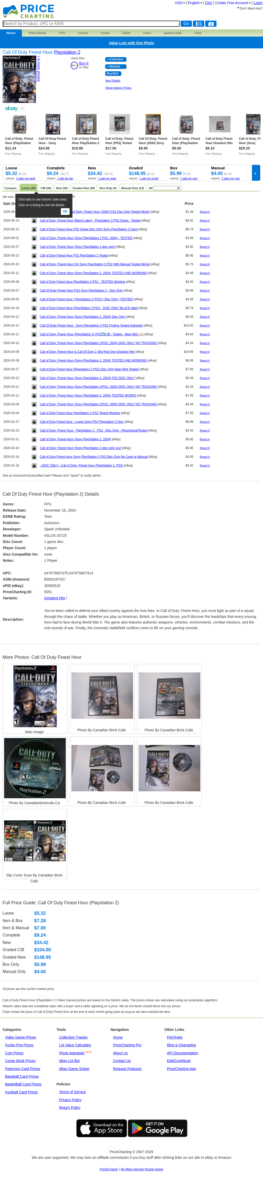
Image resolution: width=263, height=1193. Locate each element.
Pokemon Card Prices (22, 1069)
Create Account (231, 3)
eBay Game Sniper (74, 1069)
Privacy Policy (70, 1100)
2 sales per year (231, 178)
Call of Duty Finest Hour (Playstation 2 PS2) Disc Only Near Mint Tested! (89, 369)
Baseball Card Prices (22, 1076)
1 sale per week (107, 178)
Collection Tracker (73, 1037)
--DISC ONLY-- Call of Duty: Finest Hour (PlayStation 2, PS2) (81, 465)
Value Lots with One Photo (131, 43)
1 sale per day (65, 178)
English (194, 3)
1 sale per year (189, 178)
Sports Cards (173, 32)
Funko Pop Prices (19, 1045)
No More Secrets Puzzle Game (142, 1169)
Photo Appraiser (72, 1053)
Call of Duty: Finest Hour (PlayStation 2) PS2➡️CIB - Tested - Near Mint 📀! (92, 334)
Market (10, 32)
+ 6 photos (39, 69)
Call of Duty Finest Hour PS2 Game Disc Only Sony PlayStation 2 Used (88, 229)
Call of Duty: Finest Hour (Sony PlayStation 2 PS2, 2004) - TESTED (86, 238)
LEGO (126, 32)
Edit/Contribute (179, 1061)
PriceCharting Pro (127, 1045)
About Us (120, 1053)
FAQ (208, 3)
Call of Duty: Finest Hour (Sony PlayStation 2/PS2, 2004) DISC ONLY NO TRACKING (98, 343)
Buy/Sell (112, 73)
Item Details (112, 80)
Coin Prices (14, 1053)
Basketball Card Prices (23, 1084)
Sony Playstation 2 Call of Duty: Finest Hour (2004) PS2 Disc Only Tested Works (95, 212)
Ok (65, 211)
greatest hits (54, 598)
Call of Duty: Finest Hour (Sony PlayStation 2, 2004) (75, 439)
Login (258, 3)
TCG (62, 32)
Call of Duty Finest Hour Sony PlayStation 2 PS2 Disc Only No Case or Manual (94, 457)
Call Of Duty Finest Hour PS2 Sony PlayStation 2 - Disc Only (81, 290)
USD (178, 3)
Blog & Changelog (181, 1045)
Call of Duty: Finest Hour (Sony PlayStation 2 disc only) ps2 (80, 448)
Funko (105, 32)
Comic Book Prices (20, 1061)
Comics (83, 32)
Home (118, 1037)
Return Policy (69, 1108)
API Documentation (182, 1053)
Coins (147, 32)
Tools (198, 32)
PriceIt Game (109, 1169)
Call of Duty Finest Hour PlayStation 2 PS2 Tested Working (80, 413)
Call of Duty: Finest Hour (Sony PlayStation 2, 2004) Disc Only (82, 317)
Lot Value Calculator (75, 1045)
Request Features (127, 1069)
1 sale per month (149, 178)
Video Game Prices (20, 1037)
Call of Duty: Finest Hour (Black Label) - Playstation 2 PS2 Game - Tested (90, 220)
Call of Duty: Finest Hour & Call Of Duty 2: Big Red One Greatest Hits (87, 352)
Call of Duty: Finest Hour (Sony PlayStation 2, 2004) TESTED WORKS (88, 395)
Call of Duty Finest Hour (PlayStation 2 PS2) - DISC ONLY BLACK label (89, 308)
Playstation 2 (67, 52)
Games (37, 32)
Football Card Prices (21, 1092)
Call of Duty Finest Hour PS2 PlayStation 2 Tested (74, 255)
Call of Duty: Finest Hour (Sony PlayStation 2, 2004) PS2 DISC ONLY (87, 378)
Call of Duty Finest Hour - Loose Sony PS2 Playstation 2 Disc (82, 422)
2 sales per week (25, 178)
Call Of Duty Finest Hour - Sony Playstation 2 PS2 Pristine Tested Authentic (91, 325)
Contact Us (122, 1061)
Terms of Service (72, 1092)
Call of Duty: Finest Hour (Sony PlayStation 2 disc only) (77, 247)
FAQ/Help (175, 1037)
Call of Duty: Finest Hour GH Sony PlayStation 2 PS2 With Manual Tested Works (95, 264)
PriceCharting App (181, 1069)
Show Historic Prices (118, 87)
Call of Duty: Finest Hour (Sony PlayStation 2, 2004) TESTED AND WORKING (93, 273)
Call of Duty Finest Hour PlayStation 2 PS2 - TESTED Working (82, 282)
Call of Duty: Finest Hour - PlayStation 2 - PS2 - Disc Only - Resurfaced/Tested (93, 430)
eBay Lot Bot (69, 1061)
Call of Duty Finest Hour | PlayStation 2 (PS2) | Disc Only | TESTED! (86, 299)
